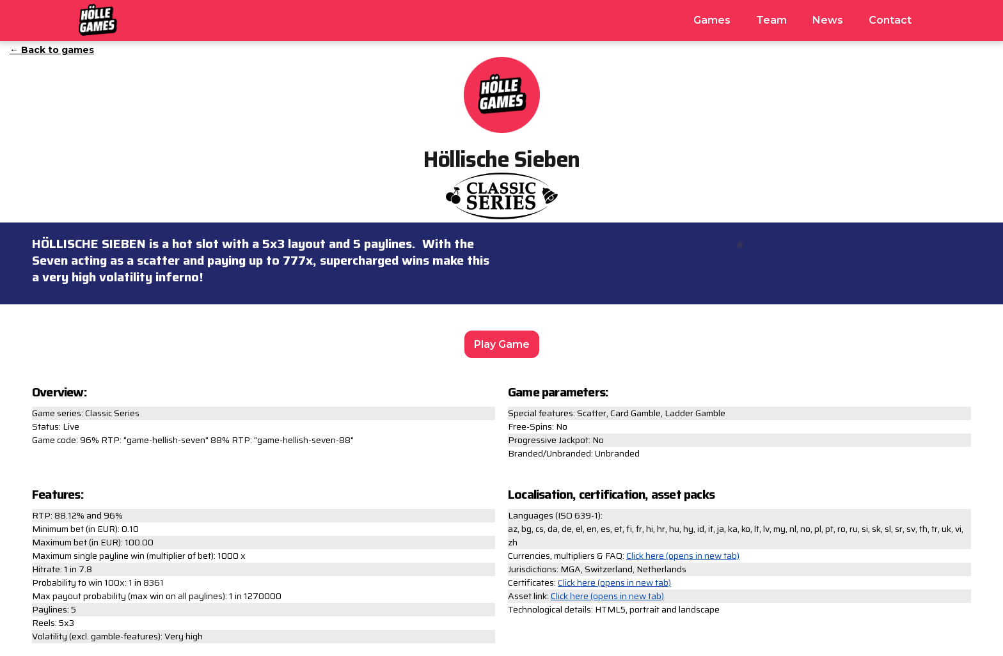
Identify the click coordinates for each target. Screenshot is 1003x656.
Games (712, 20)
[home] (98, 18)
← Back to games (52, 50)
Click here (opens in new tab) (682, 556)
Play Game (502, 344)
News (827, 20)
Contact (890, 20)
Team (771, 20)
